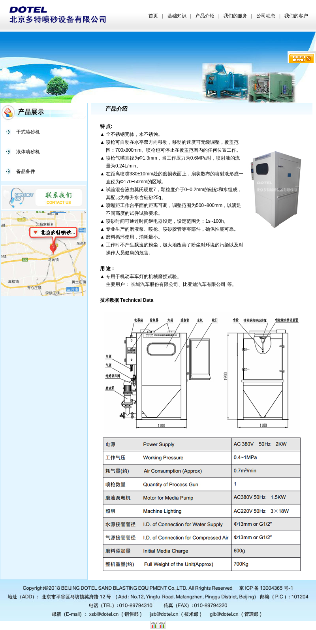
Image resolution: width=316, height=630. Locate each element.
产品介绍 (205, 16)
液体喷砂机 (28, 151)
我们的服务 (235, 16)
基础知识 (176, 16)
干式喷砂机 (28, 132)
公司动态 (265, 16)
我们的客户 (296, 16)
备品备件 (25, 171)
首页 (153, 16)
